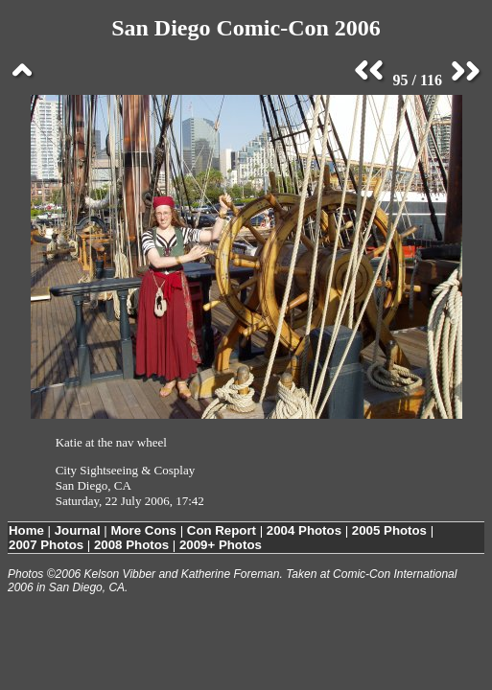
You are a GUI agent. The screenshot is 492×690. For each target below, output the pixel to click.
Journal (78, 530)
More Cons (143, 530)
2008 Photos (131, 545)
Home (26, 530)
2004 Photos (304, 530)
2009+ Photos (220, 545)
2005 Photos (389, 530)
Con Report (221, 530)
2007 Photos (46, 545)
